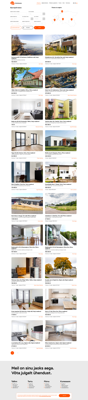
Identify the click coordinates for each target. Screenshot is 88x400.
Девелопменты (45, 3)
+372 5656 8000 (48, 386)
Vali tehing (39, 18)
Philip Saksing (40, 158)
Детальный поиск (15, 27)
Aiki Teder (41, 316)
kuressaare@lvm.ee (64, 387)
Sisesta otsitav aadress (18, 13)
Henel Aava (74, 285)
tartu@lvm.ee (31, 387)
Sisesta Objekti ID (15, 18)
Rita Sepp (41, 95)
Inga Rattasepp (73, 126)
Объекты (39, 3)
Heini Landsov (74, 189)
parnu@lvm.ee (47, 387)
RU (76, 3)
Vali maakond (37, 13)
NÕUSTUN (64, 395)
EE (73, 3)
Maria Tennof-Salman (72, 95)
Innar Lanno (40, 221)
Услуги (60, 3)
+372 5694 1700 (16, 386)
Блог (64, 3)
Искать (38, 27)
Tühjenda (26, 27)
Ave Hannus (74, 158)
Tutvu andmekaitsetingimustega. (45, 396)
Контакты (68, 3)
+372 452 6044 (64, 386)
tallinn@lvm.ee (15, 387)
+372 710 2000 (32, 386)
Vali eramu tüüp (27, 18)
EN (75, 3)
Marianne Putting (39, 126)
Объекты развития (53, 3)
